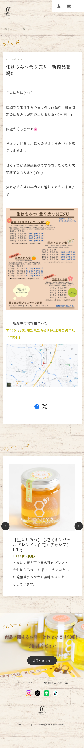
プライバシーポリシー (26, 683)
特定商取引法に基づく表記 (55, 683)
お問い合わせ (42, 660)
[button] (5, 526)
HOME (7, 29)
